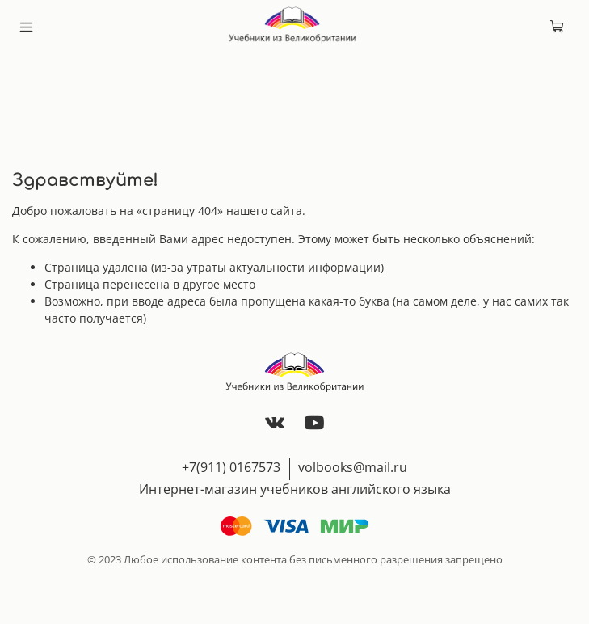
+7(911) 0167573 (231, 467)
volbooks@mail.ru (352, 467)
